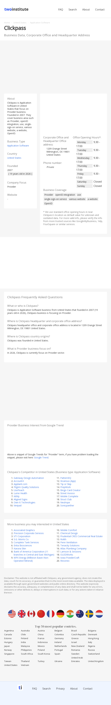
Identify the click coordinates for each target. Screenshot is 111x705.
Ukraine (58, 661)
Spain (57, 653)
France (41, 638)
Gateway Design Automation (29, 477)
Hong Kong (93, 638)
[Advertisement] (55, 66)
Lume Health (20, 493)
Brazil (74, 630)
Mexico (41, 646)
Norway (8, 649)
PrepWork (65, 487)
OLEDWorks (66, 554)
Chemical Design (69, 533)
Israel (74, 642)
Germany (59, 638)
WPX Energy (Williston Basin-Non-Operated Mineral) (31, 559)
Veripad (17, 505)
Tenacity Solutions (70, 545)
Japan (7, 646)
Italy (90, 642)
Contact (100, 9)
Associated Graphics (24, 530)
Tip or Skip (65, 484)
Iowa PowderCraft (69, 557)
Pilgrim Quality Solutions (26, 487)
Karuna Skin (20, 548)
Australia (25, 630)
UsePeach (19, 490)
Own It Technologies (24, 502)
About (86, 9)
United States (14, 157)
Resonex (64, 560)
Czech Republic (78, 634)
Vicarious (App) (68, 481)
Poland (41, 649)
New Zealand (77, 646)
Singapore (9, 653)
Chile (23, 634)
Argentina (9, 630)
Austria (41, 630)
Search (73, 9)
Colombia (59, 634)
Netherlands (61, 646)
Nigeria (91, 646)
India (23, 642)
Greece (75, 638)
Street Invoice (67, 493)
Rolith (63, 539)
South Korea (44, 653)
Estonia (7, 638)
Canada (8, 634)
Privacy (60, 688)
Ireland (58, 642)
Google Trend (41, 457)
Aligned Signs (20, 499)
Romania (75, 649)
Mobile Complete (69, 496)
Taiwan (7, 661)
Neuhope (65, 502)
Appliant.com (20, 484)
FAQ (60, 9)
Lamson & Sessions (70, 551)
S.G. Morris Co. (21, 539)
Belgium (58, 630)
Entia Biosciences (23, 545)
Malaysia (25, 646)
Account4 (19, 481)
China (40, 634)
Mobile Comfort (68, 530)
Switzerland (94, 653)
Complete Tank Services (26, 542)
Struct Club (66, 499)
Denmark (92, 634)
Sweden (75, 653)
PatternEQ (65, 477)
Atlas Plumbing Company (73, 548)
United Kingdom (96, 661)
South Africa (27, 653)
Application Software (18, 145)
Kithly (16, 496)
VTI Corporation (22, 536)
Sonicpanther (67, 505)
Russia (91, 649)
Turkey (41, 661)
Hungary (8, 642)
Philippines (26, 649)
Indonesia (43, 642)
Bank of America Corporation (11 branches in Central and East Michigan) (34, 553)
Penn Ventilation (68, 542)
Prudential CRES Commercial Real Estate (81, 536)
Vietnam (25, 665)
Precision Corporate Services (29, 533)
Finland (24, 638)
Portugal (59, 649)
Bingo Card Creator (70, 490)
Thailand (25, 661)
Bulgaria (92, 630)
